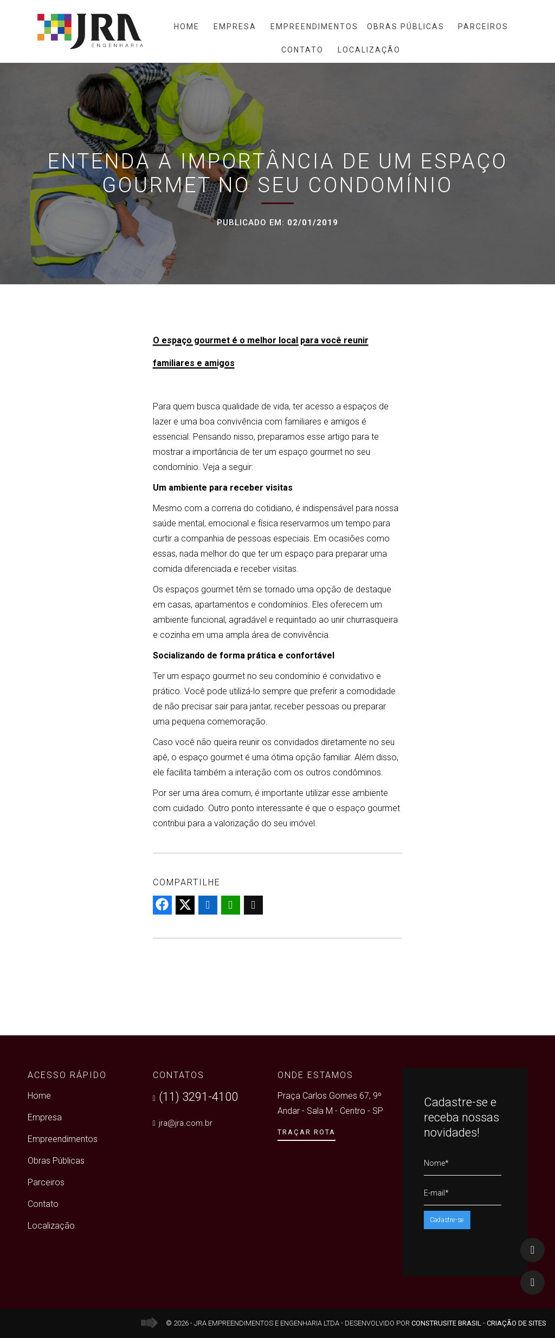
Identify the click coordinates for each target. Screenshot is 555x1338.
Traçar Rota (306, 1132)
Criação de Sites (516, 1323)
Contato (302, 49)
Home (186, 26)
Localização (369, 49)
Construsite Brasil (446, 1323)
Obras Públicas (405, 26)
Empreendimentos (314, 26)
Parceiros (483, 26)
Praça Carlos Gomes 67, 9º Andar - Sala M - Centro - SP (330, 1103)
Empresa (235, 26)
